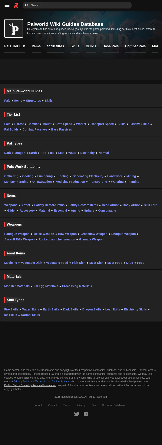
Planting (133, 181)
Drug (129, 262)
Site (94, 405)
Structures (33, 100)
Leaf (61, 152)
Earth (33, 152)
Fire (43, 152)
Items (18, 100)
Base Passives (61, 129)
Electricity (87, 152)
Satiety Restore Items (49, 205)
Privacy (81, 405)
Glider (11, 210)
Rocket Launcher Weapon (57, 239)
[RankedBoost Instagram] (86, 413)
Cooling (27, 176)
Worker (81, 124)
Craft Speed (63, 124)
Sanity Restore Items (83, 205)
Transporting (98, 181)
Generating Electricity (87, 176)
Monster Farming (16, 181)
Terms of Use (42, 381)
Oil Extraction (42, 181)
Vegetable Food (57, 262)
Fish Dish (78, 262)
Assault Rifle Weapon (19, 239)
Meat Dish (96, 262)
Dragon (20, 152)
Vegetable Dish (31, 262)
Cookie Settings (61, 381)
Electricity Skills (135, 309)
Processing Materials (77, 286)
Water (72, 152)
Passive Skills (139, 124)
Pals (7, 100)
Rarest (19, 124)
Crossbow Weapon (94, 234)
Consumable (107, 210)
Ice (52, 152)
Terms (66, 405)
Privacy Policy (22, 381)
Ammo (75, 210)
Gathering (11, 176)
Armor (25, 205)
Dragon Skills (91, 309)
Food (140, 262)
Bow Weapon (67, 234)
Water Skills (30, 309)
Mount (47, 124)
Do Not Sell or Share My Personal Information (30, 385)
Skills (49, 100)
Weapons (10, 205)
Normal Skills (30, 315)
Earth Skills (51, 309)
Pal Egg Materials (46, 286)
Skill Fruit (151, 205)
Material (44, 210)
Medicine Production (70, 181)
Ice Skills (10, 315)
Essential (60, 210)
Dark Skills (71, 309)
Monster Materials (17, 286)
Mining (131, 176)
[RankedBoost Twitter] (76, 413)
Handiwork (115, 176)
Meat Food (114, 262)
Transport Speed (102, 124)
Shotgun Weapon (123, 234)
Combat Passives (35, 129)
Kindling (63, 176)
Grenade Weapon (91, 239)
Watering (117, 181)
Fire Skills (11, 309)
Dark (7, 152)
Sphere (89, 210)
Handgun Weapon (17, 234)
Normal (104, 152)
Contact (52, 405)
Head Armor (110, 205)
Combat (33, 124)
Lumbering (45, 176)
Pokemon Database (113, 405)
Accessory (27, 210)
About (38, 405)
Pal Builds (11, 129)
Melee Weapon (43, 234)
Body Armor (131, 205)
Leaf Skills (112, 309)
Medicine (10, 262)
